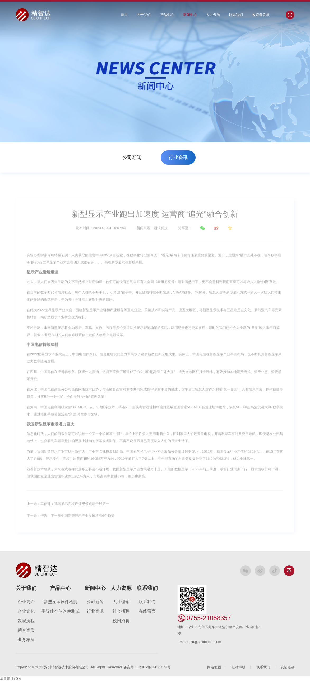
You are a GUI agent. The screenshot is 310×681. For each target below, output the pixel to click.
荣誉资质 (26, 630)
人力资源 (213, 15)
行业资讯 (178, 157)
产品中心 (167, 15)
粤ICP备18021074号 (154, 667)
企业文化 (26, 611)
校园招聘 (121, 620)
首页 (124, 15)
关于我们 (144, 15)
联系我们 (236, 15)
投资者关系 (260, 15)
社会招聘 (121, 611)
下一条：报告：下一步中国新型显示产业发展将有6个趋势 (70, 518)
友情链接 (287, 667)
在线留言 (147, 611)
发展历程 (26, 620)
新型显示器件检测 (60, 601)
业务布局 (26, 639)
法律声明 (239, 667)
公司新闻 (131, 157)
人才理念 (121, 601)
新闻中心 (190, 15)
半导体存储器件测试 (60, 611)
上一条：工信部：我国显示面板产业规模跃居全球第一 (68, 506)
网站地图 (214, 667)
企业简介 (26, 601)
